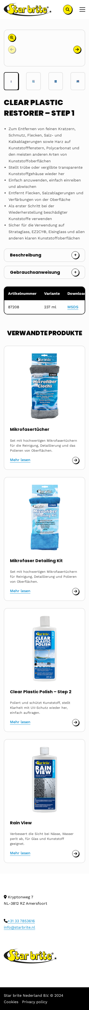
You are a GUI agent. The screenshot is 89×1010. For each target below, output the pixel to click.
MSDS (72, 307)
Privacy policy (34, 1002)
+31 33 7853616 (21, 921)
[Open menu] (80, 9)
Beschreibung (25, 255)
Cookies (11, 1002)
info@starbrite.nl (19, 927)
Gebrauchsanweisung (35, 272)
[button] (77, 49)
